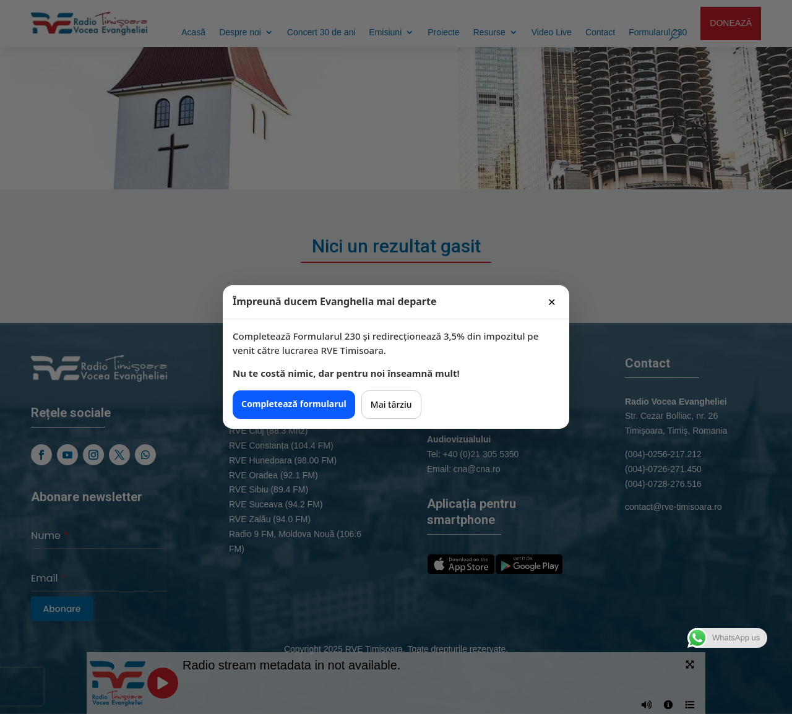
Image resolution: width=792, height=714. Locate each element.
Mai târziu (391, 404)
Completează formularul (293, 404)
